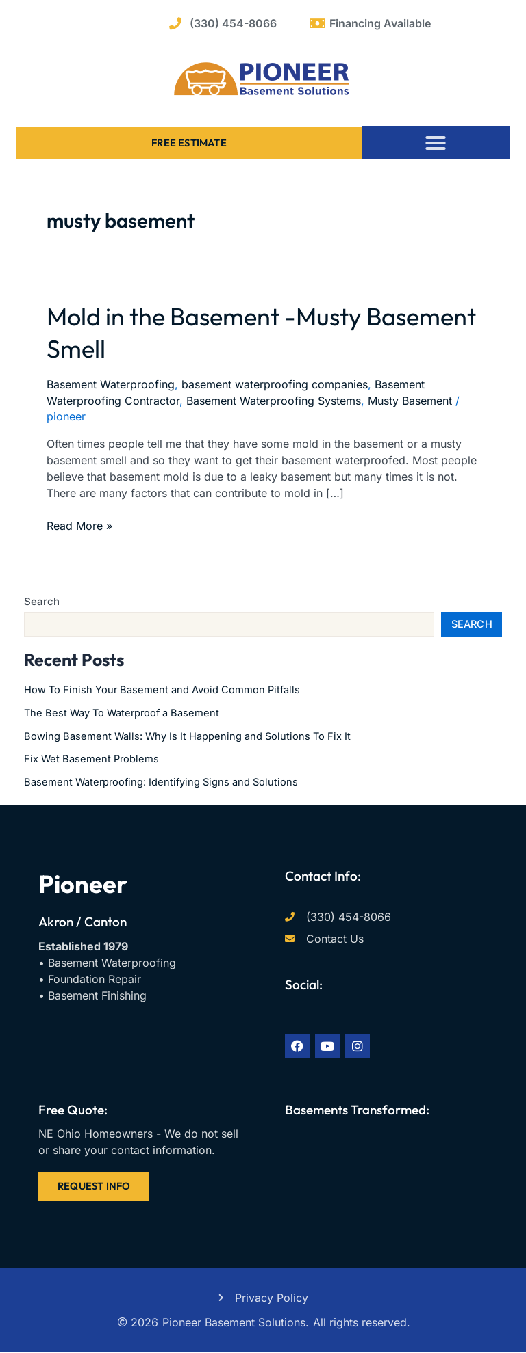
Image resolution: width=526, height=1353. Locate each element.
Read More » (79, 525)
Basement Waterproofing (111, 384)
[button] (435, 142)
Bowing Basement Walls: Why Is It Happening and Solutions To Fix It (187, 736)
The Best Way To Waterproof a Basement (121, 713)
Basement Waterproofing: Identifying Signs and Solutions (161, 782)
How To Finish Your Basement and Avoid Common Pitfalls (162, 690)
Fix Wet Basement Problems (91, 759)
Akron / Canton (82, 921)
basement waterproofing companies (274, 384)
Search (42, 601)
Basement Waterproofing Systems (273, 400)
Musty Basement (410, 400)
